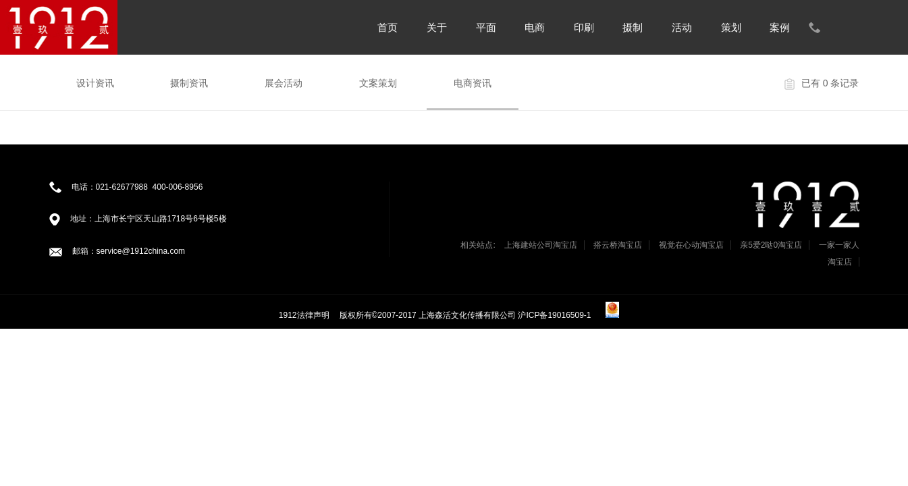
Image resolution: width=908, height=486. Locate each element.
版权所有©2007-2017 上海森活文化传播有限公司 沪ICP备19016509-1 (466, 315)
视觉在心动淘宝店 (691, 245)
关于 (437, 27)
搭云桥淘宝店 (617, 245)
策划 (731, 27)
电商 (535, 27)
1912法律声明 (304, 315)
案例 (780, 27)
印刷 (584, 27)
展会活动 (283, 83)
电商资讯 (472, 83)
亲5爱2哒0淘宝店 (771, 245)
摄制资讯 (189, 83)
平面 (486, 27)
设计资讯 (95, 83)
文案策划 (378, 83)
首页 (387, 27)
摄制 (632, 27)
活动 (682, 27)
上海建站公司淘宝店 (540, 245)
